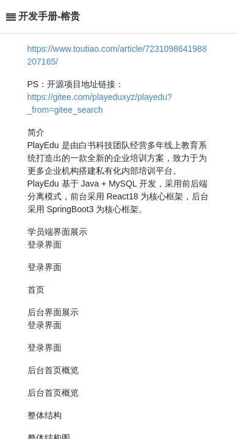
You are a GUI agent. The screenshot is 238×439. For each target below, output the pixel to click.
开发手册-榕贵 (49, 16)
